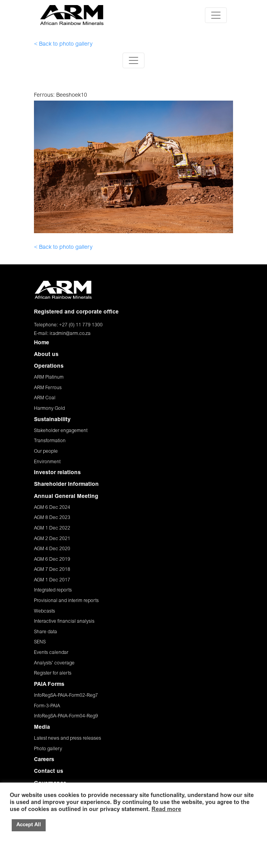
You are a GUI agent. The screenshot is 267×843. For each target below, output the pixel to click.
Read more (166, 810)
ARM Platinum (49, 377)
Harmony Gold (49, 408)
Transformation (50, 441)
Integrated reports (53, 590)
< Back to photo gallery (63, 44)
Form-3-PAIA (47, 706)
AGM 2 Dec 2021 (52, 539)
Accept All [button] (28, 825)
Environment (47, 462)
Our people (46, 451)
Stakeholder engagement (60, 431)
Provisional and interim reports (66, 601)
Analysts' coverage (54, 663)
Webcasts (44, 611)
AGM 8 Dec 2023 (52, 517)
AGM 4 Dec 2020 (52, 549)
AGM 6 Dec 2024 (52, 507)
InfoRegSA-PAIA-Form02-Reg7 (66, 695)
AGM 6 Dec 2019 (52, 559)
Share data (45, 632)
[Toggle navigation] (216, 15)
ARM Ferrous (48, 388)
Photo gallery (48, 749)
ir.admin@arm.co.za (70, 333)
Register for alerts (52, 673)
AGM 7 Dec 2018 (52, 569)
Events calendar (51, 652)
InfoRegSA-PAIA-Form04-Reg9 (66, 716)
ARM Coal (44, 398)
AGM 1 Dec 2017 (52, 580)
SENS (40, 642)
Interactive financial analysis (64, 621)
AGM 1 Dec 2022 (52, 528)
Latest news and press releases (67, 738)
